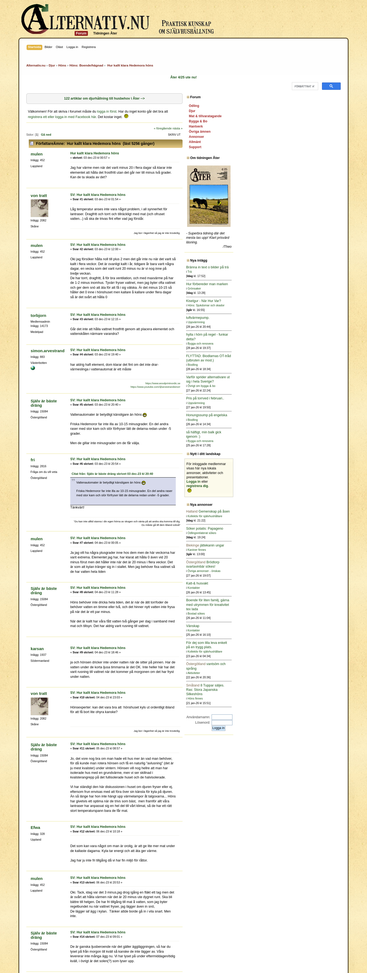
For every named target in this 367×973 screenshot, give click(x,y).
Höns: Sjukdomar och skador (313, 305)
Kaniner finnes (304, 549)
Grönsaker (301, 288)
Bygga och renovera (308, 343)
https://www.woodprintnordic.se (268, 346)
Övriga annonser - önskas (311, 571)
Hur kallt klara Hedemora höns (94, 149)
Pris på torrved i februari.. (313, 398)
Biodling (300, 364)
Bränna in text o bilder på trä (315, 267)
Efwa (35, 719)
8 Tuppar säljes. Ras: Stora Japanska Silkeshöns (313, 689)
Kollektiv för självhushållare (312, 516)
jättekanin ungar (313, 545)
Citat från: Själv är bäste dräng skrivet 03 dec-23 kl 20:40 (112, 426)
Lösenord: (310, 722)
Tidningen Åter (105, 33)
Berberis (34, 930)
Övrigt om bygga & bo (309, 385)
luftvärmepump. (305, 318)
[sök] (304, 86)
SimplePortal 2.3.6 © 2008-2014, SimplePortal (153, 965)
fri (33, 413)
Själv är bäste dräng (44, 365)
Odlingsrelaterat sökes (309, 533)
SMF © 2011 (182, 960)
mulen (37, 149)
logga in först (106, 112)
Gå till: (264, 871)
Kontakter (301, 587)
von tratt (39, 186)
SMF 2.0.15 (161, 960)
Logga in (301, 482)
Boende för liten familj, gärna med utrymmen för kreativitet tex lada (315, 604)
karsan (37, 578)
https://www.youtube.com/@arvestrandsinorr (261, 349)
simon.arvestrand (48, 313)
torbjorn (38, 282)
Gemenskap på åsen (315, 511)
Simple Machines (207, 960)
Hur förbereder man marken (315, 284)
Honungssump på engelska (314, 415)
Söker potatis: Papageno (312, 528)
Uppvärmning (303, 322)
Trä (297, 271)
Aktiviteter (301, 673)
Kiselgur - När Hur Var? (311, 301)
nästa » (285, 124)
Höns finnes (302, 698)
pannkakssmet (67, 930)
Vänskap (300, 626)
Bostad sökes (303, 613)
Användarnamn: (306, 717)
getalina (48, 930)
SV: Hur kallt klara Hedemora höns (98, 185)
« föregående (270, 124)
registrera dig (305, 486)
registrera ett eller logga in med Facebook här (203, 112)
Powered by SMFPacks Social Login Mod (222, 965)
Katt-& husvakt (305, 583)
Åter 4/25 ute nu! (183, 77)
